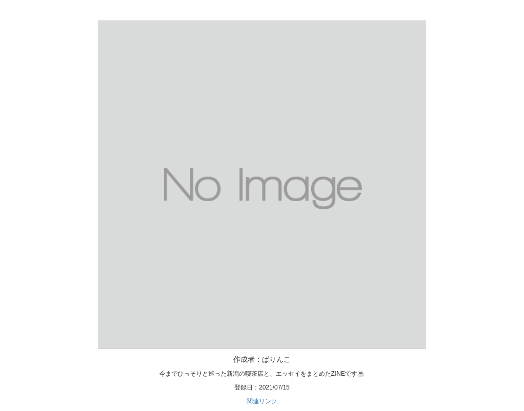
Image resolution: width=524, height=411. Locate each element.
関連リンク (262, 401)
